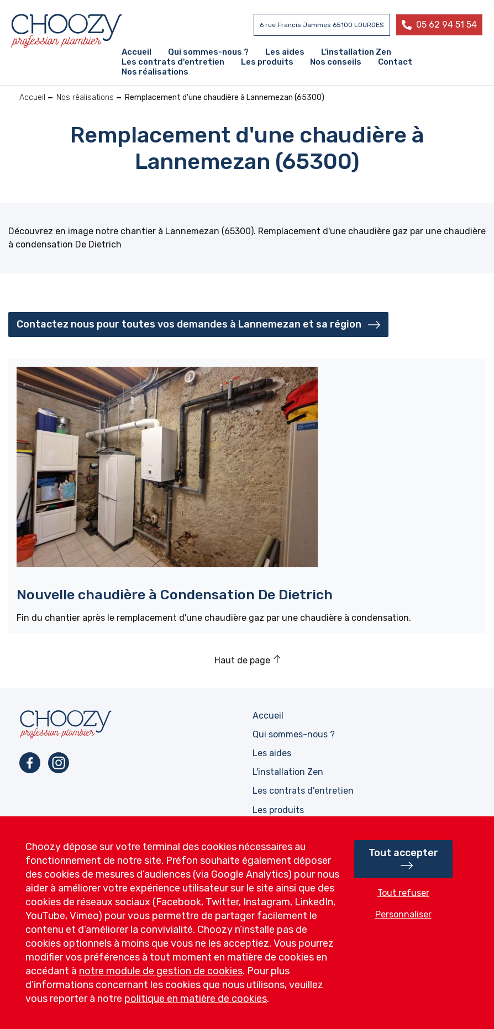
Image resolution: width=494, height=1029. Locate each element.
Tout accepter (403, 853)
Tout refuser (403, 893)
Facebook (29, 762)
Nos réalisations (85, 97)
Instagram (58, 762)
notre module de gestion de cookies (161, 971)
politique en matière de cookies (195, 999)
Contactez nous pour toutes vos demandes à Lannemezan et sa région (189, 324)
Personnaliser (403, 914)
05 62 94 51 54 (446, 24)
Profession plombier (66, 31)
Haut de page (242, 660)
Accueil (32, 97)
